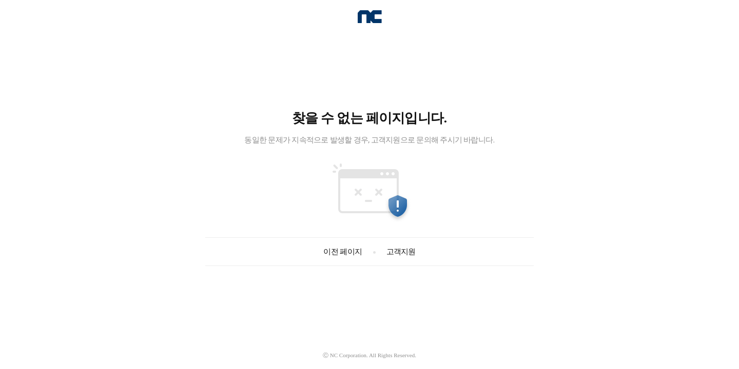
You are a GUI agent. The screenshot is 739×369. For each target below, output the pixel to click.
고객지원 (400, 251)
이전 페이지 (342, 251)
